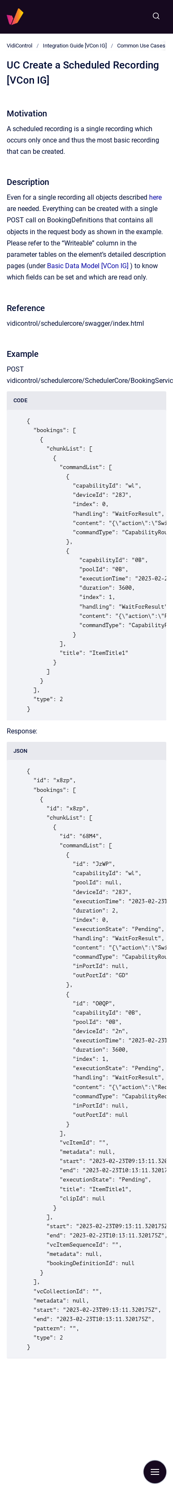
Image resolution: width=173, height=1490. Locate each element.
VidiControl (19, 45)
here (155, 197)
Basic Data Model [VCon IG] (87, 266)
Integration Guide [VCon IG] (75, 45)
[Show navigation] (155, 1472)
